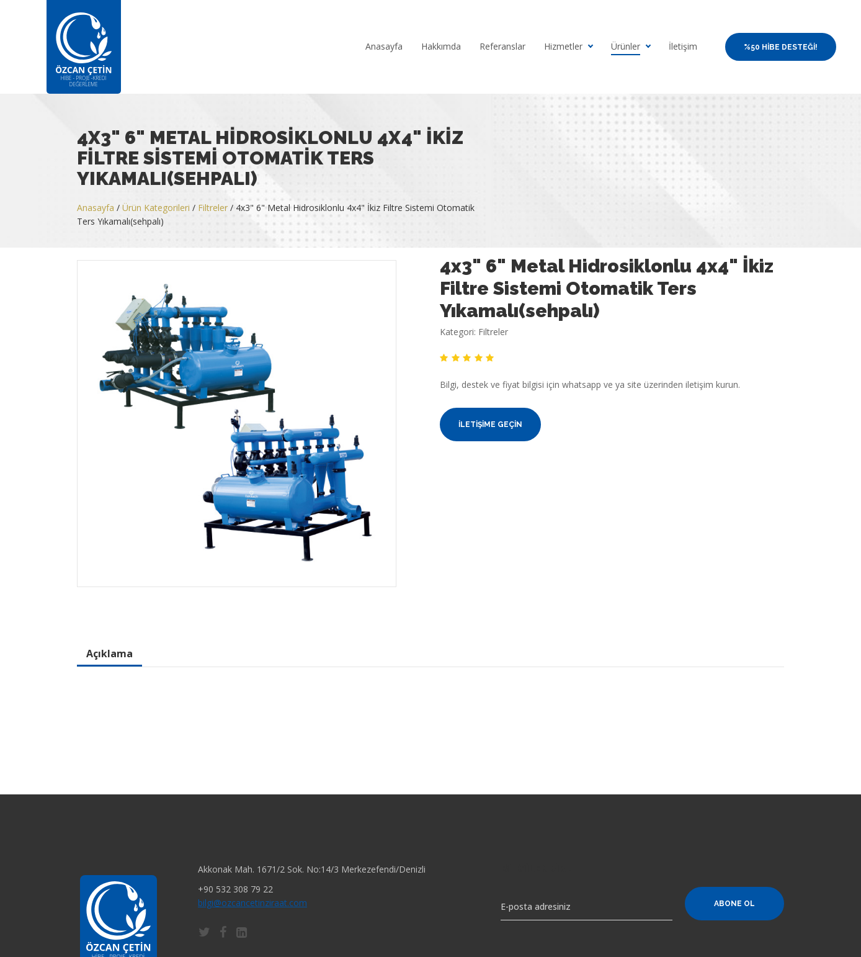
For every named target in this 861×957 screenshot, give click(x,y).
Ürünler (625, 46)
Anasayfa (384, 46)
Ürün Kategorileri (156, 207)
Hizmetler (563, 46)
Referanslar (502, 46)
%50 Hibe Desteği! (781, 47)
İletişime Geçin (490, 424)
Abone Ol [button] (734, 903)
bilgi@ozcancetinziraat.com (252, 903)
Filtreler (213, 207)
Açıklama (109, 653)
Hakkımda (441, 46)
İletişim (683, 46)
